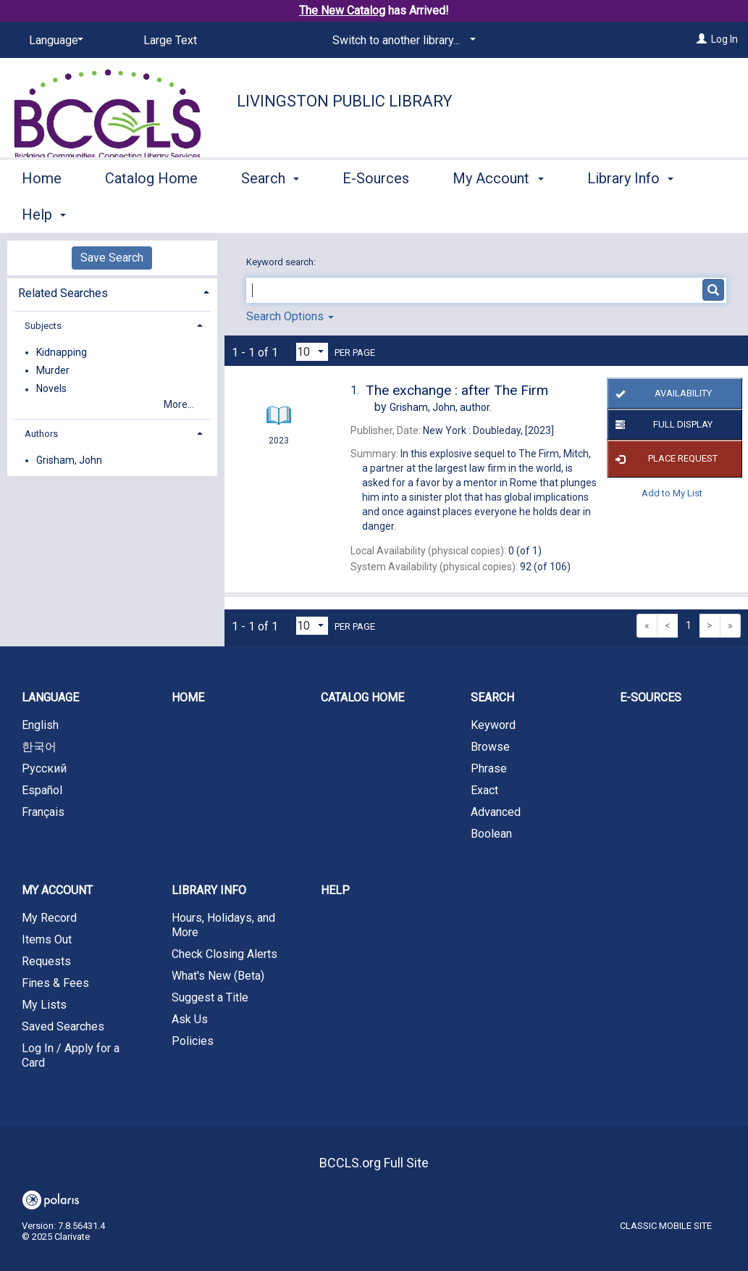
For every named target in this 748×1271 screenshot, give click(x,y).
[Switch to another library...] (401, 40)
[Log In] (702, 39)
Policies (193, 1041)
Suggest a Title (210, 997)
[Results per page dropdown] (312, 352)
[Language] (53, 40)
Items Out (47, 939)
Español (42, 790)
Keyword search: (282, 262)
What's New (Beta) (218, 976)
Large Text (170, 40)
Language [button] (50, 697)
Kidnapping (61, 352)
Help (335, 890)
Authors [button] (41, 433)
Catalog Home (151, 212)
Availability (660, 393)
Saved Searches (63, 1026)
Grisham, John (69, 460)
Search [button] (270, 212)
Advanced (496, 812)
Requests (46, 961)
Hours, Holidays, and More (223, 925)
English (40, 725)
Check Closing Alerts (224, 954)
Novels (51, 389)
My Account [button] (498, 212)
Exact (484, 790)
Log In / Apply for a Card (70, 1055)
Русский (44, 768)
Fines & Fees (55, 983)
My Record (49, 918)
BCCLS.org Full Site (374, 1162)
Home (42, 212)
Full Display (661, 424)
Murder (53, 370)
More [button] (615, 214)
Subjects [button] (43, 325)
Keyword (493, 725)
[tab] (112, 291)
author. (441, 407)
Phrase (489, 768)
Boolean (491, 834)
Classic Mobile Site (666, 1225)
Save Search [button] (111, 257)
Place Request (664, 459)
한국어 (39, 747)
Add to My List (672, 493)
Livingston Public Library (345, 101)
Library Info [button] (209, 890)
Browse (490, 747)
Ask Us (190, 1019)
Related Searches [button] (63, 293)
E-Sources (376, 212)
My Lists (44, 1005)
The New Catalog (342, 10)
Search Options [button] (290, 316)
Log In (724, 39)
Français (43, 812)
